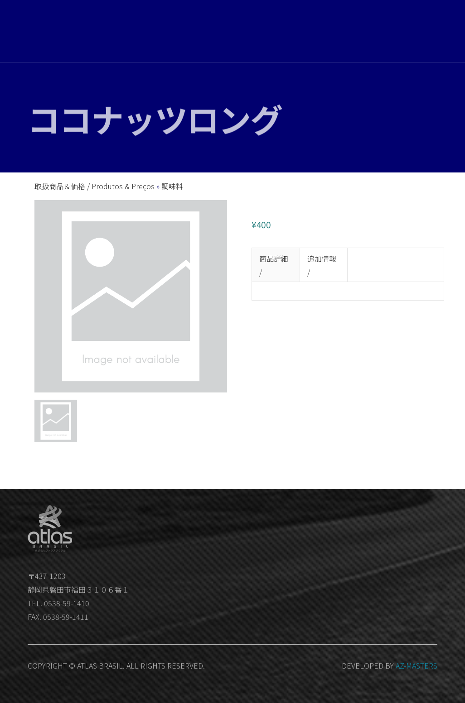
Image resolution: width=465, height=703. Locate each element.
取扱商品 (258, 32)
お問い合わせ (331, 34)
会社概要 (291, 32)
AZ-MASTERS (416, 670)
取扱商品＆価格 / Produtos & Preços (95, 186)
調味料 (172, 186)
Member (405, 43)
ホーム (227, 31)
